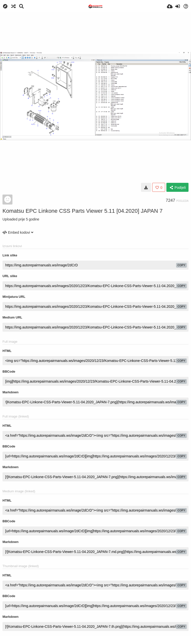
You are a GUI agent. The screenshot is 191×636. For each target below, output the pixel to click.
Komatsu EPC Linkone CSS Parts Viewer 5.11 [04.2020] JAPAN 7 (82, 211)
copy (181, 265)
